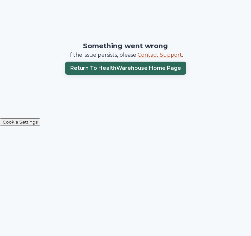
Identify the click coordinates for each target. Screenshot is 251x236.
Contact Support (160, 55)
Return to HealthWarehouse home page (125, 68)
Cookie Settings (20, 122)
